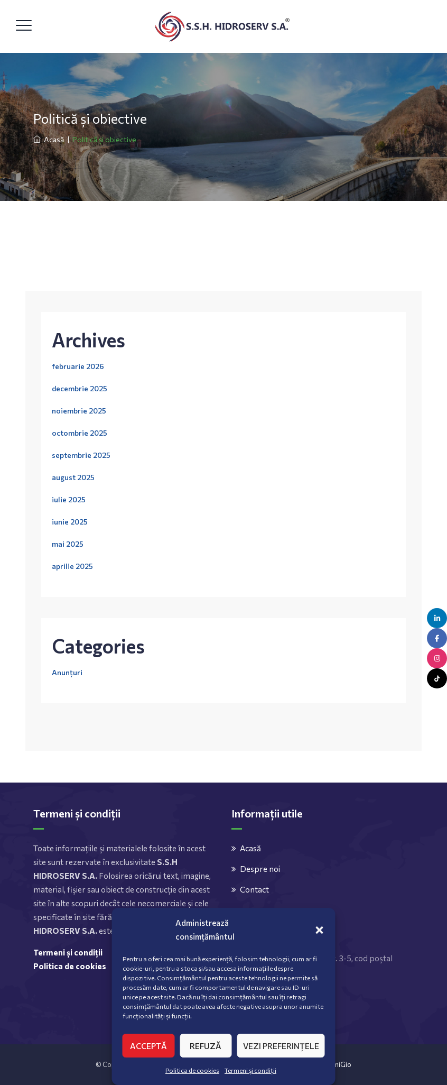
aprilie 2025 (72, 566)
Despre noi (260, 868)
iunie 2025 (70, 521)
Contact (254, 889)
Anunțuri (67, 672)
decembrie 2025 (79, 388)
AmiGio (339, 1064)
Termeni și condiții (250, 1070)
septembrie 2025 (81, 454)
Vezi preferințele (281, 1046)
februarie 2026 (78, 366)
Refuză (205, 1046)
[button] (319, 929)
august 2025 (73, 477)
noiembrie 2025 (79, 410)
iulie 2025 (69, 499)
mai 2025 (67, 543)
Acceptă (148, 1046)
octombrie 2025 (79, 432)
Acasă (48, 139)
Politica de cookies (192, 1070)
